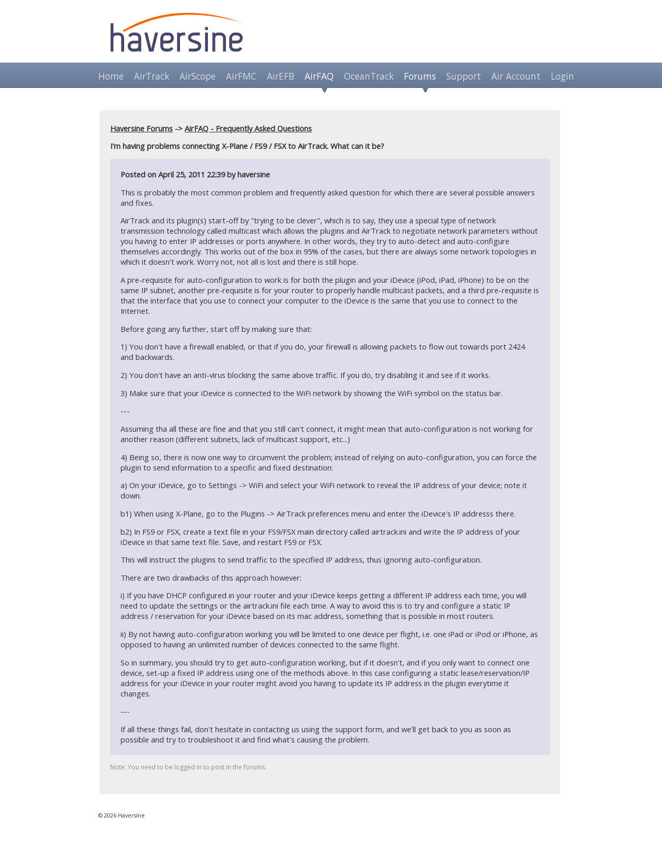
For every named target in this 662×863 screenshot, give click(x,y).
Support (463, 76)
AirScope (197, 76)
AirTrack (151, 76)
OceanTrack (369, 76)
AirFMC (241, 76)
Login (562, 76)
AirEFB (280, 76)
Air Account (515, 76)
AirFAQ (319, 76)
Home (111, 76)
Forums (420, 76)
